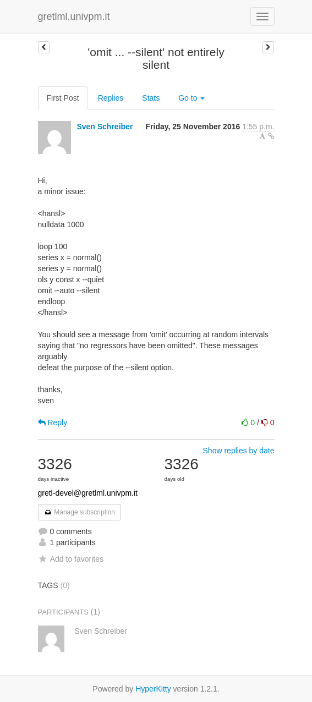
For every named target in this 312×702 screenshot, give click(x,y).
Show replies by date (239, 450)
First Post (63, 98)
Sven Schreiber (104, 126)
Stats (151, 98)
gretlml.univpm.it (74, 16)
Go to (191, 98)
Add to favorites (70, 559)
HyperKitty (153, 688)
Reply (53, 422)
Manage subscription (80, 512)
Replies (111, 98)
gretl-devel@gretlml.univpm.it (88, 493)
